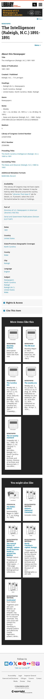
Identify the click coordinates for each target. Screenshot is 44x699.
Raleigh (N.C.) (9, 287)
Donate (22, 681)
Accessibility (12, 676)
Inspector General (30, 676)
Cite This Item (13, 310)
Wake (6, 255)
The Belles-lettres (11, 508)
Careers (31, 678)
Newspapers (9, 280)
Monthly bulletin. (10, 347)
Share (39, 19)
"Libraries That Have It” (21, 194)
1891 (6, 230)
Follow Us (22, 659)
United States (9, 238)
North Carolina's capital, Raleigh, (31, 545)
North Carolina (10, 247)
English (7, 271)
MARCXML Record (9, 176)
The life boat (30, 346)
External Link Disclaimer (10, 678)
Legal (20, 676)
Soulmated (11, 600)
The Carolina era (12, 384)
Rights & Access (14, 302)
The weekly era (31, 383)
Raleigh (7, 263)
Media (15, 681)
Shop (29, 681)
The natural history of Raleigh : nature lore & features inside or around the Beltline (13, 549)
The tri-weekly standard (12, 437)
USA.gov (23, 678)
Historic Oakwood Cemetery (28, 510)
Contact (38, 678)
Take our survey (22, 668)
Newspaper (6, 23)
